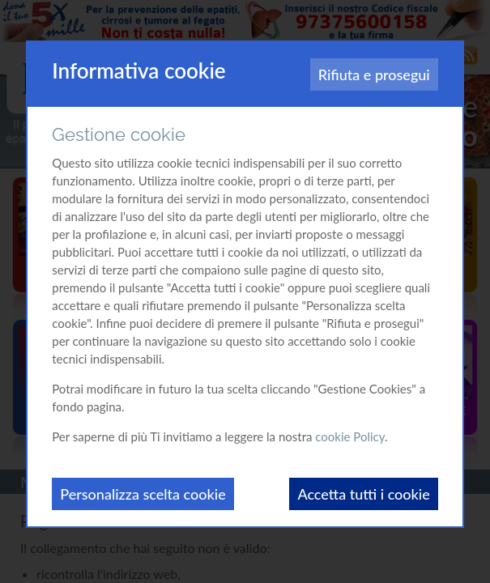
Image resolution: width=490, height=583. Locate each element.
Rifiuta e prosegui (374, 74)
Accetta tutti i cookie (363, 494)
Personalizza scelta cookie (142, 494)
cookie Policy (350, 436)
